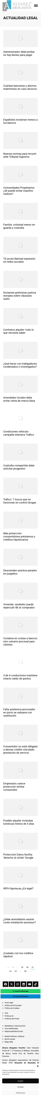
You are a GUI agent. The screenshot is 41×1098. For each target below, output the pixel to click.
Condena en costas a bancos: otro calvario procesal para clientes (20, 641)
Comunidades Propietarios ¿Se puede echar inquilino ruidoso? (18, 191)
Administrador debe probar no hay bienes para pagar (19, 53)
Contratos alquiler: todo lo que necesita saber (18, 331)
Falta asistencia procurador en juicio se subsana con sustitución (19, 712)
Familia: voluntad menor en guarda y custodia (19, 226)
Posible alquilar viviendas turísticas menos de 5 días (18, 822)
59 (22, 967)
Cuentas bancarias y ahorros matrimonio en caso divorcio (20, 87)
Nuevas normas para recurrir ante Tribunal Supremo (19, 155)
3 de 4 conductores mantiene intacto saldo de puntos (20, 677)
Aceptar (20, 1081)
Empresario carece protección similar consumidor (14, 786)
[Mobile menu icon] (36, 5)
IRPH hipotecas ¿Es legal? (18, 888)
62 (10, 971)
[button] (38, 1066)
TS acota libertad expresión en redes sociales (19, 260)
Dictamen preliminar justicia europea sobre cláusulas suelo (19, 295)
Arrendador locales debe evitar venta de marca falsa (19, 399)
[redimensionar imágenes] (20, 38)
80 (25, 971)
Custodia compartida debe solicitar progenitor (18, 467)
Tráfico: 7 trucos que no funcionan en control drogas (19, 501)
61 (33, 967)
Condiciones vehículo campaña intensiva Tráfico (18, 433)
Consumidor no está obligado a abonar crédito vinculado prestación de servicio (20, 749)
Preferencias (20, 1093)
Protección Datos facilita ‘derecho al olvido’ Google (18, 856)
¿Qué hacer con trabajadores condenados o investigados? (20, 365)
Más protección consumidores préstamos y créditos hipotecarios (19, 536)
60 (27, 967)
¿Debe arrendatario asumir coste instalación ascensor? (19, 921)
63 (16, 971)
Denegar (20, 1087)
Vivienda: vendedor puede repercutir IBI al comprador (19, 606)
